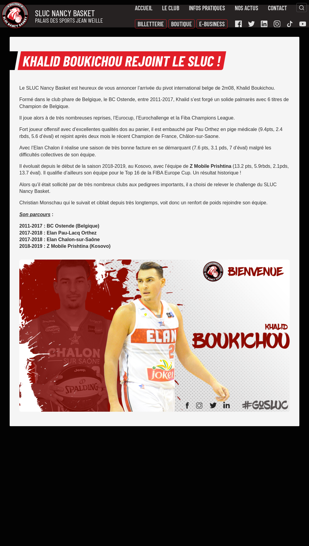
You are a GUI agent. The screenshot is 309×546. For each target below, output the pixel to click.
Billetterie (151, 23)
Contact (277, 7)
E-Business (212, 23)
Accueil (143, 7)
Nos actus (246, 7)
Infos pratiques (207, 7)
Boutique (181, 23)
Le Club (170, 7)
